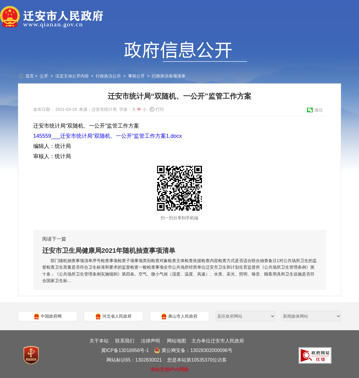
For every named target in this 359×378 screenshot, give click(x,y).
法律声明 (150, 340)
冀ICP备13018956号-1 (125, 350)
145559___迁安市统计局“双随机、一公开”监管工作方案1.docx (107, 136)
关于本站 (99, 340)
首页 (29, 76)
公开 (44, 76)
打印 (160, 109)
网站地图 (176, 340)
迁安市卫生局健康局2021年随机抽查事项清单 (108, 250)
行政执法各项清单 (168, 76)
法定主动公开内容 (72, 76)
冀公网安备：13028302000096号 (193, 350)
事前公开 (136, 76)
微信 (318, 110)
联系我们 (124, 340)
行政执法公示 (108, 76)
